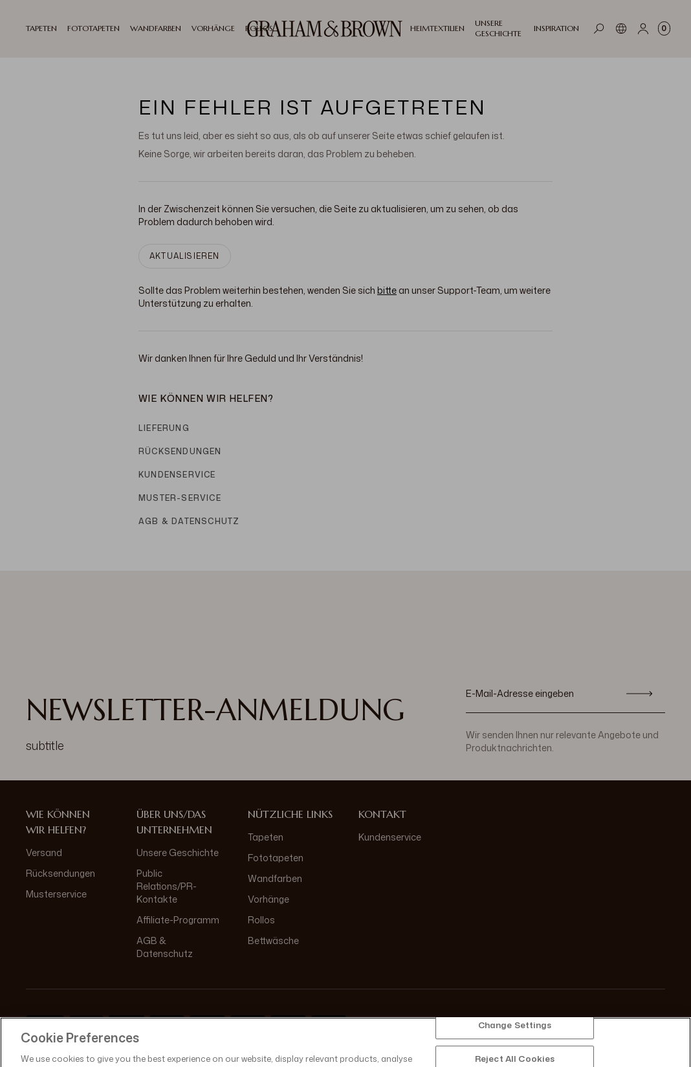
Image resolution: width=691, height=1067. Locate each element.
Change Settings (515, 1046)
